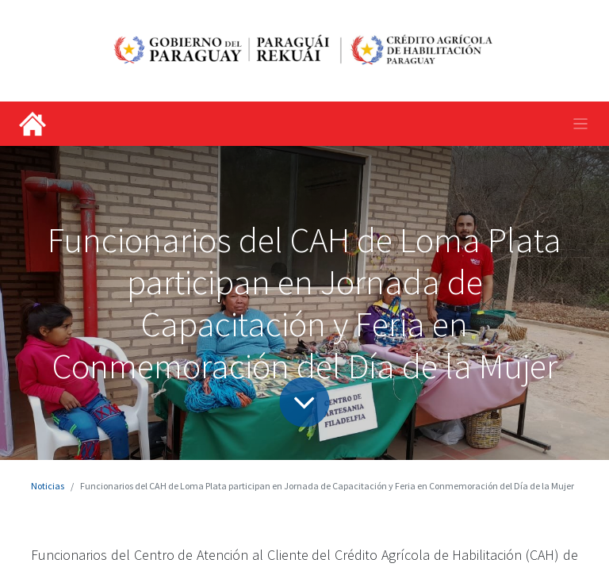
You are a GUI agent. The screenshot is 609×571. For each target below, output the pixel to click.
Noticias (47, 486)
